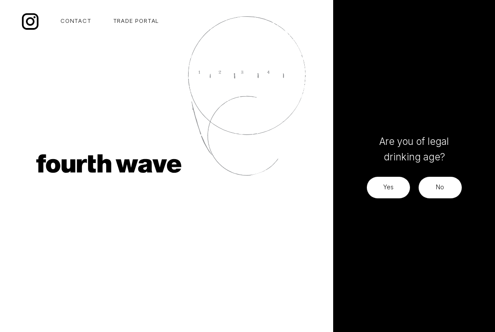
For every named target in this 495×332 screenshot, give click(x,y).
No (440, 187)
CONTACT (75, 20)
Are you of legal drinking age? (414, 149)
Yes (388, 187)
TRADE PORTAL (136, 20)
